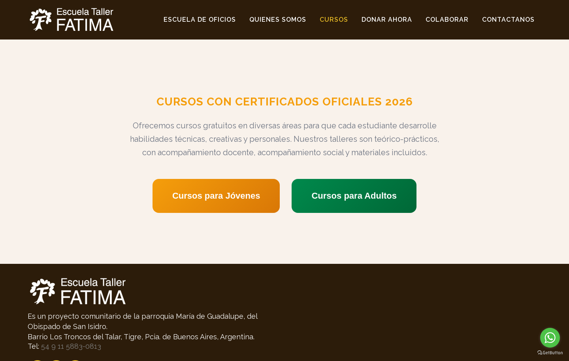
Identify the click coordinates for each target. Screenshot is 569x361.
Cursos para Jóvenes (216, 196)
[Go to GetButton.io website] (550, 352)
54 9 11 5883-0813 (71, 346)
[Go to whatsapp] (550, 338)
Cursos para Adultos (354, 196)
